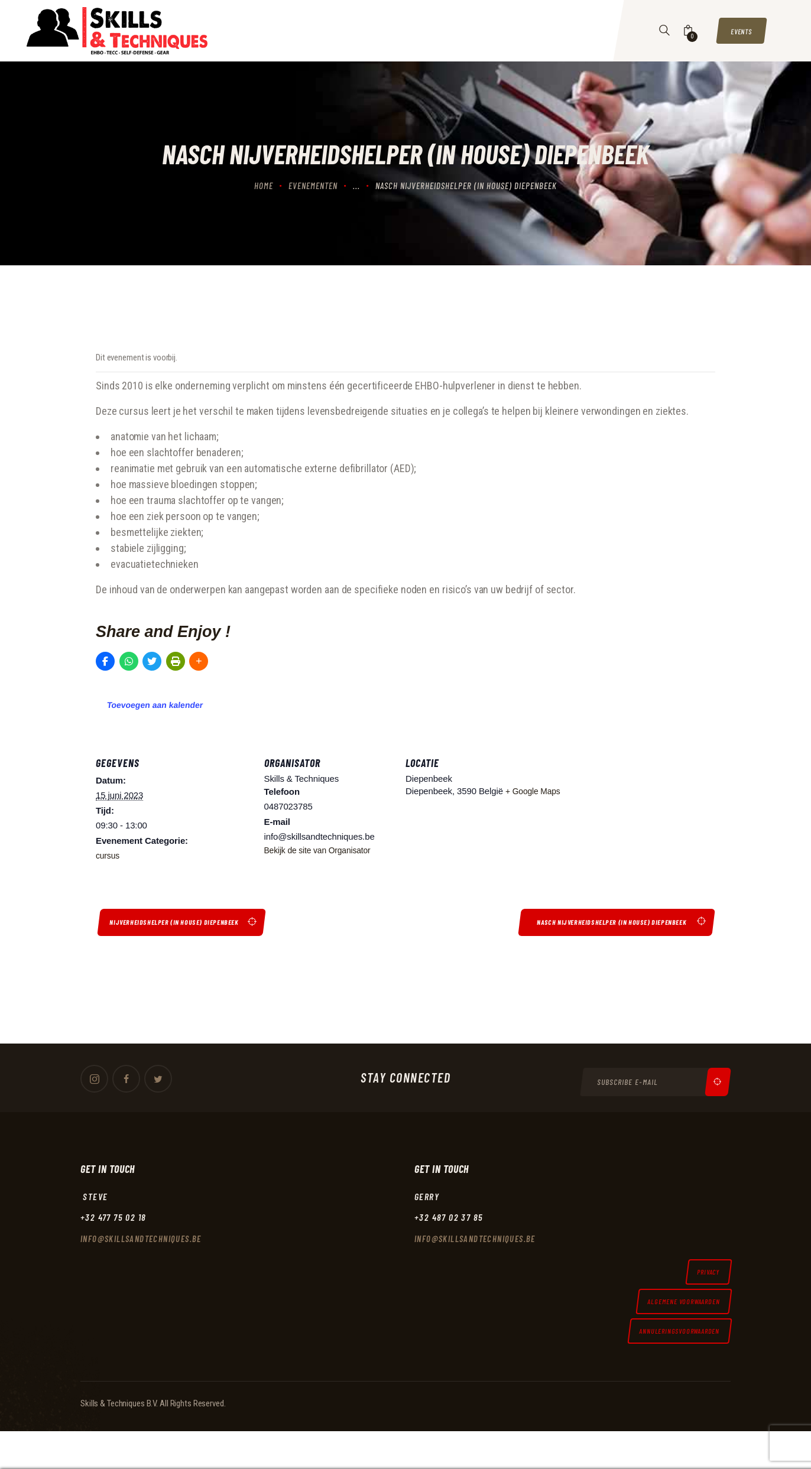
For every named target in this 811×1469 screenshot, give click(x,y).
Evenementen (313, 185)
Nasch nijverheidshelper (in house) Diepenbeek (602, 924)
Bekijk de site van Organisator (322, 850)
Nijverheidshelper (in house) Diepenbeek (183, 924)
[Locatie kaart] (637, 820)
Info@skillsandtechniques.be (144, 1245)
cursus (108, 855)
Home (263, 185)
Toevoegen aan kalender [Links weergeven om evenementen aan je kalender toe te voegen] (154, 705)
